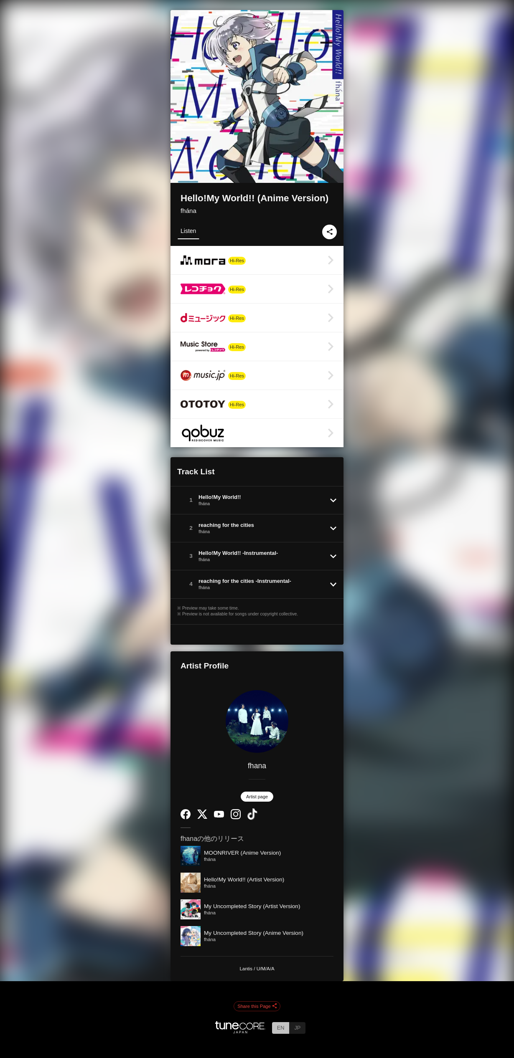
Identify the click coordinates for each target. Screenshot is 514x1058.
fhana (257, 766)
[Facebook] (186, 817)
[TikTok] (252, 818)
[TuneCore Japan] (240, 1031)
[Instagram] (236, 817)
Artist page (257, 796)
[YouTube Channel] (219, 815)
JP (297, 1028)
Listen (188, 231)
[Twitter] (202, 817)
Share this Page (257, 1006)
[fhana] (257, 721)
